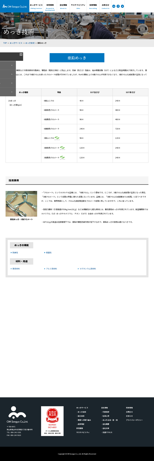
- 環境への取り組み (84, 420)
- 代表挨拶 (105, 412)
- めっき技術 (81, 412)
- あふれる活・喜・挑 (109, 420)
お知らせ (129, 416)
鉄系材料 (16, 268)
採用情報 (129, 408)
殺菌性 (48, 252)
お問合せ (129, 412)
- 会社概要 (105, 424)
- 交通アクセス (107, 432)
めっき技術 (30, 43)
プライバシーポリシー (134, 420)
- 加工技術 (80, 416)
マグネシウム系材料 (88, 268)
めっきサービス (16, 43)
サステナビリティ (83, 432)
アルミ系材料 (51, 268)
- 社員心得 (105, 416)
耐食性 (15, 252)
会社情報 (104, 408)
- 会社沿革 (105, 428)
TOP (5, 43)
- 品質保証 (80, 424)
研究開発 (79, 428)
